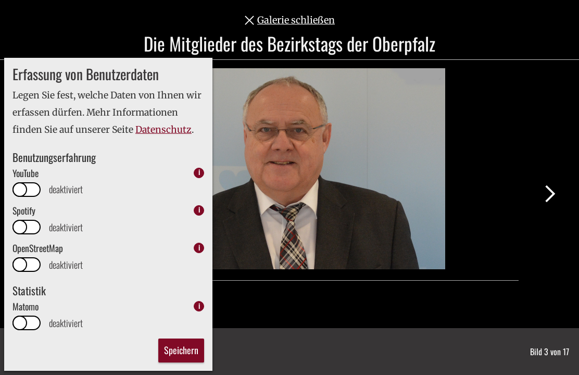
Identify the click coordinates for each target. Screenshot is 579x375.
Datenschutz (163, 129)
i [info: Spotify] (199, 210)
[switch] (26, 189)
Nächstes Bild (550, 194)
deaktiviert (66, 189)
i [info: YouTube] (199, 173)
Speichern (181, 350)
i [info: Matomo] (199, 306)
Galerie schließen (296, 20)
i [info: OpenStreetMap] (199, 248)
